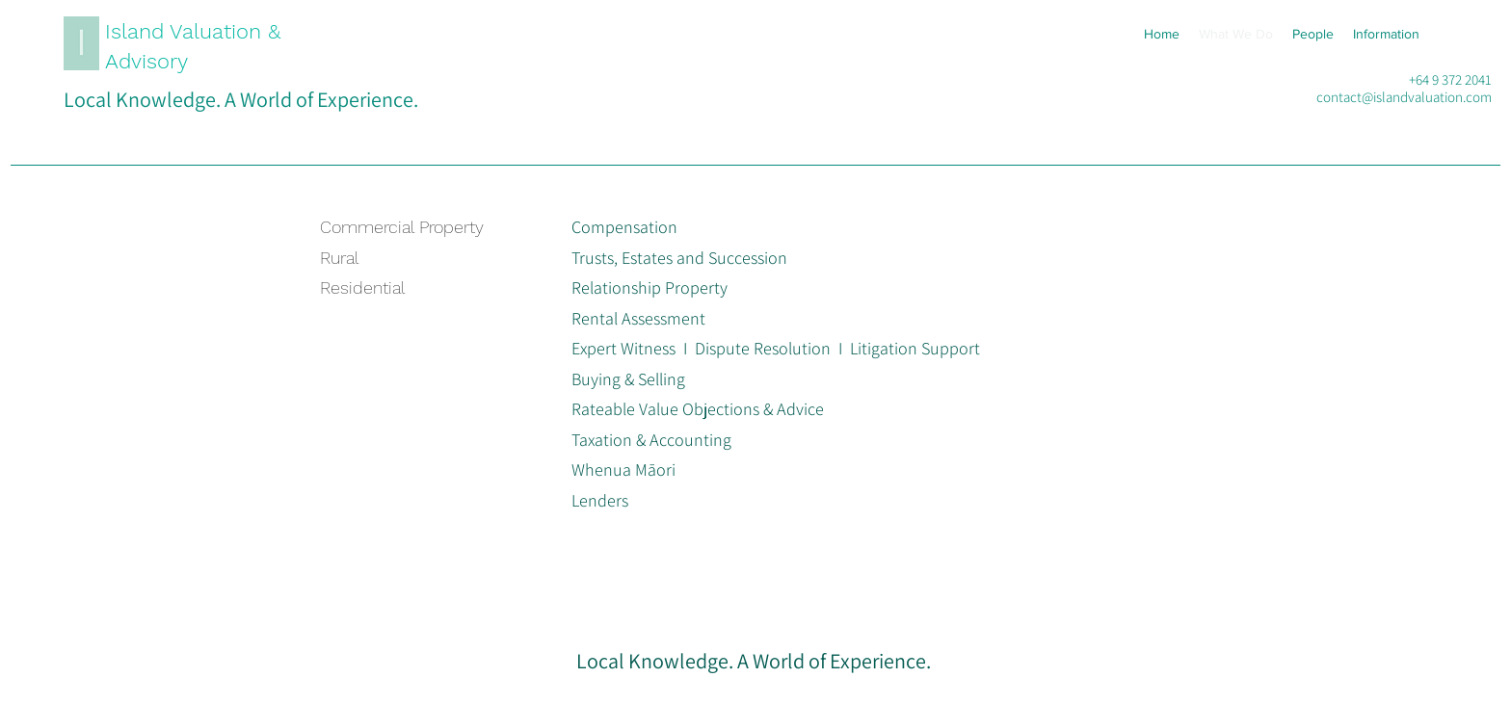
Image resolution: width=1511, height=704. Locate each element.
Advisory (146, 61)
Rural (339, 258)
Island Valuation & (192, 31)
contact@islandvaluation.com (1404, 97)
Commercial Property (402, 227)
